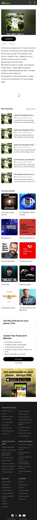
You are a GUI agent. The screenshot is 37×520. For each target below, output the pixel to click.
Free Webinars (6, 479)
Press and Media (23, 482)
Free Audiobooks (23, 428)
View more (11, 76)
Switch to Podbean (7, 462)
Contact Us (22, 490)
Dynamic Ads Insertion (8, 443)
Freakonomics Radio (8, 302)
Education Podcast (24, 420)
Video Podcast (23, 406)
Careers (21, 479)
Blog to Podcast (6, 453)
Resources (5, 495)
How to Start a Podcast (25, 437)
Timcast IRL (5, 279)
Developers (5, 498)
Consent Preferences (17, 513)
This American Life (25, 255)
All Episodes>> (31, 103)
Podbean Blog (23, 476)
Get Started (18, 351)
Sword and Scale (24, 279)
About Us (21, 473)
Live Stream (5, 420)
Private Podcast (6, 414)
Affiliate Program (23, 487)
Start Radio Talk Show (25, 412)
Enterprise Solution (7, 411)
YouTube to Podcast (8, 456)
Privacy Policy (7, 510)
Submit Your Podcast (8, 459)
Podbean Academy (7, 485)
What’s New (5, 476)
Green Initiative (23, 485)
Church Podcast (23, 422)
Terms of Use (28, 510)
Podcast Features (7, 406)
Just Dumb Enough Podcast (7, 208)
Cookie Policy (17, 510)
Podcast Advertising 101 (26, 464)
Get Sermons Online (24, 425)
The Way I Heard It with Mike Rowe (27, 303)
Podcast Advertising (7, 440)
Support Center (6, 473)
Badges (4, 492)
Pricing (4, 408)
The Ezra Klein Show (8, 255)
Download (8, 39)
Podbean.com (24, 516)
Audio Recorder (6, 423)
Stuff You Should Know (26, 232)
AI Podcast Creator (7, 450)
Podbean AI (5, 428)
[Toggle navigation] (34, 2)
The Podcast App (7, 417)
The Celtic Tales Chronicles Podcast (16, 34)
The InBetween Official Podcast (26, 208)
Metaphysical (5, 232)
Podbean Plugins (7, 464)
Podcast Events (6, 482)
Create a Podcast (24, 403)
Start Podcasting (23, 409)
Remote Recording (7, 426)
